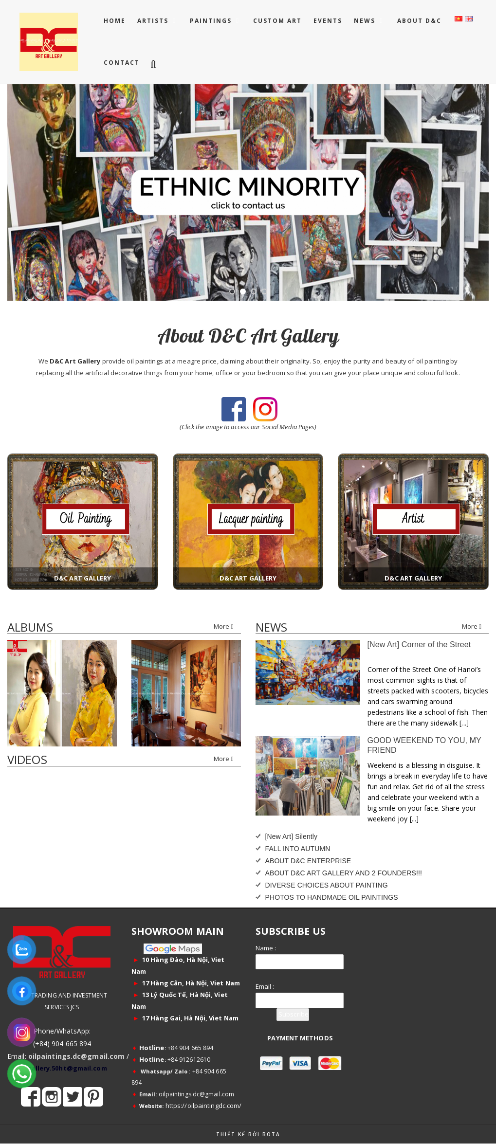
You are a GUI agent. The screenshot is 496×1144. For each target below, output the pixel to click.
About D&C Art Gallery (248, 335)
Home (115, 21)
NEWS (366, 21)
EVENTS (327, 21)
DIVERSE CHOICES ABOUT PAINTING (326, 885)
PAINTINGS (212, 21)
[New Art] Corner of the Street (419, 644)
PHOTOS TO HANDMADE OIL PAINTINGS (331, 897)
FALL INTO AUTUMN (298, 849)
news (271, 627)
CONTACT (122, 62)
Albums (30, 627)
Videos (27, 759)
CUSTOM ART (277, 21)
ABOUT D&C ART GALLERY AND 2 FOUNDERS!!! (343, 873)
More (223, 626)
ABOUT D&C (419, 21)
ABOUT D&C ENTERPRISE (308, 861)
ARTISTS (154, 21)
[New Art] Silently (291, 836)
